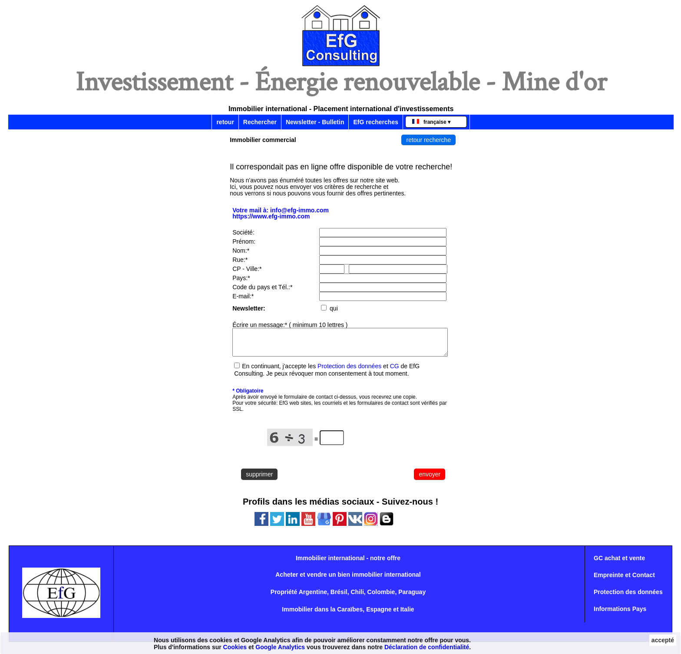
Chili (357, 597)
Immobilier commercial (263, 139)
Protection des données (349, 371)
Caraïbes (350, 614)
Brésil (339, 597)
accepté (662, 640)
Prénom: (243, 241)
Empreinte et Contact (624, 580)
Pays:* (241, 278)
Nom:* (240, 251)
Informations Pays (620, 614)
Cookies (235, 647)
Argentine (313, 597)
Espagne (378, 614)
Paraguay (412, 597)
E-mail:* (243, 296)
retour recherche (428, 139)
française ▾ (431, 122)
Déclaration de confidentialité (426, 647)
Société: (243, 232)
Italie (407, 614)
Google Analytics (280, 647)
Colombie (381, 597)
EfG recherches (375, 122)
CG (394, 371)
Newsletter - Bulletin (315, 122)
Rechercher (260, 122)
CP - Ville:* (246, 269)
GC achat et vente (619, 563)
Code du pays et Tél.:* (262, 287)
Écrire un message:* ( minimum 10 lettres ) (289, 324)
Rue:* (240, 260)
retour (225, 122)
